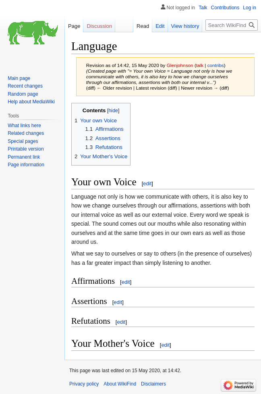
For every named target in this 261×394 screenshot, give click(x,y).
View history (185, 26)
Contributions (225, 7)
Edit (159, 26)
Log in (249, 7)
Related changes (26, 133)
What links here (24, 125)
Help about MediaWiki (31, 102)
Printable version (26, 149)
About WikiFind (120, 384)
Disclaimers (153, 384)
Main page (19, 78)
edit (147, 183)
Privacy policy (84, 384)
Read (143, 26)
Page (74, 26)
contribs (215, 65)
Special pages (23, 141)
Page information (26, 165)
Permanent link (24, 157)
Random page (23, 94)
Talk (203, 7)
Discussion (99, 26)
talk (199, 65)
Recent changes (25, 86)
